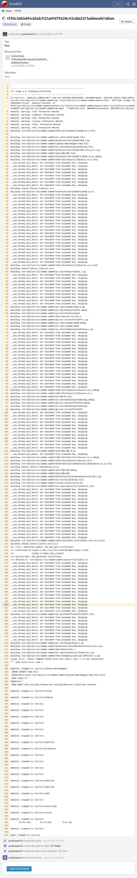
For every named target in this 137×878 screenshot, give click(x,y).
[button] (134, 4)
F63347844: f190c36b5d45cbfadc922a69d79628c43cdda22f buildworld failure (37, 59)
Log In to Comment (19, 868)
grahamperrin (29, 34)
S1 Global (55, 845)
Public (27, 24)
